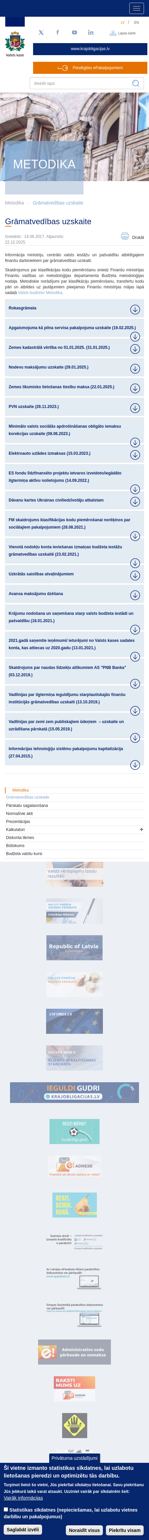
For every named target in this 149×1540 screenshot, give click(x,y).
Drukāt (138, 237)
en (136, 22)
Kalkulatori (15, 829)
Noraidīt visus (84, 1530)
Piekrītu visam (125, 1530)
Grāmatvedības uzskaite (58, 202)
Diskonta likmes (20, 837)
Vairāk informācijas (23, 1498)
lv (123, 22)
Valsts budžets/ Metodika (40, 292)
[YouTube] (74, 33)
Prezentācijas (18, 821)
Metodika (20, 790)
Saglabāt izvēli (23, 1529)
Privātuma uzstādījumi (74, 1458)
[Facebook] (57, 33)
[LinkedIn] (91, 33)
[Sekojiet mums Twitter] (41, 33)
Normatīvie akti (19, 813)
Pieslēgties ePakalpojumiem (98, 67)
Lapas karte (127, 33)
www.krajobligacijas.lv (90, 48)
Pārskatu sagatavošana (27, 805)
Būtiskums (15, 845)
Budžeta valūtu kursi (24, 853)
